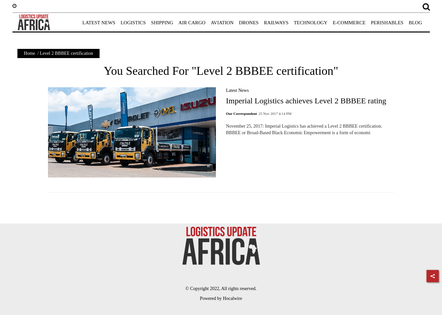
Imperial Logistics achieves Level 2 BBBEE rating (306, 100)
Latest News (237, 90)
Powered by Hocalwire (221, 298)
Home (29, 53)
